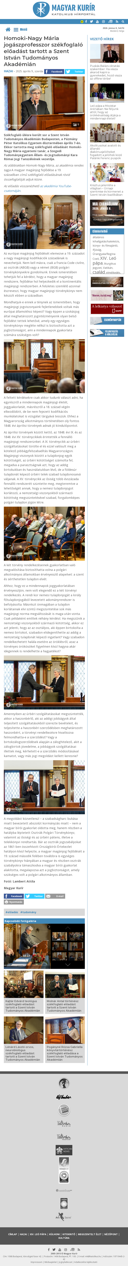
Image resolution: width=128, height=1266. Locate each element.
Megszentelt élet (90, 1234)
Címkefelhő (100, 231)
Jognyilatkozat (65, 1262)
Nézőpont (111, 1234)
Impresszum (36, 1262)
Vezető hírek (102, 39)
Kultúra (64, 1237)
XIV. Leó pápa (104, 260)
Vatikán (107, 268)
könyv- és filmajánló (105, 245)
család (99, 272)
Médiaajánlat (50, 1262)
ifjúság (97, 250)
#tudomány (28, 912)
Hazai (8, 71)
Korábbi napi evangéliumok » (107, 221)
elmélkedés (113, 272)
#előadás (12, 912)
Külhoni (54, 1234)
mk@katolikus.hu (93, 1256)
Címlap (12, 1234)
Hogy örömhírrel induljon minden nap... (105, 210)
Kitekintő (68, 1234)
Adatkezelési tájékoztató (85, 1262)
